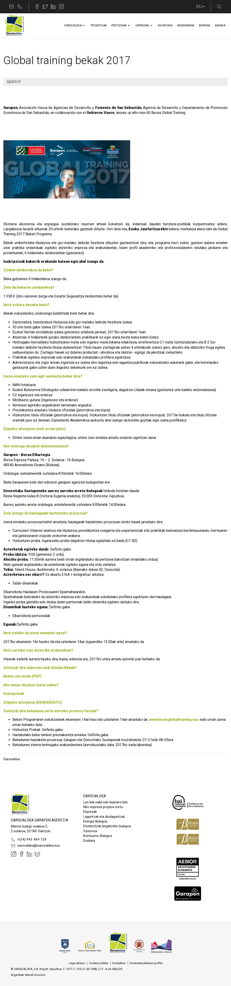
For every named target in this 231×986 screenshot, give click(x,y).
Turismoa (90, 831)
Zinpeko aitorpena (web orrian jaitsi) (34, 429)
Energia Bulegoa (95, 821)
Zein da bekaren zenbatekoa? (28, 287)
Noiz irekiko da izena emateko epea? (35, 633)
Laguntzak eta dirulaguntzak (104, 817)
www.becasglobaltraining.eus (174, 719)
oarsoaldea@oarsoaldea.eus (35, 845)
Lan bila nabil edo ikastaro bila (105, 802)
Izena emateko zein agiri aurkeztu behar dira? (42, 376)
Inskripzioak (13, 693)
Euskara (89, 841)
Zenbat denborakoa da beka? (28, 270)
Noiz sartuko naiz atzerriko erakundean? (38, 650)
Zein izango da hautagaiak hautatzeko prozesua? (45, 513)
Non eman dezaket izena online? (31, 685)
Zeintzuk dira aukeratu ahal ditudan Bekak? (40, 668)
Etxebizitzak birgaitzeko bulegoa (107, 826)
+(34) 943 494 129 (28, 839)
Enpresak (90, 812)
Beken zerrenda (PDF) (22, 676)
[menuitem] (73, 25)
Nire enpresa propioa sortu (103, 807)
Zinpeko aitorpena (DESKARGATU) (32, 702)
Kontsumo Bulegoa (97, 836)
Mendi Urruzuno (35, 975)
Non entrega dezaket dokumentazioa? (36, 446)
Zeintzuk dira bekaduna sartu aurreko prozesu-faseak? (50, 711)
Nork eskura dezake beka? (26, 305)
